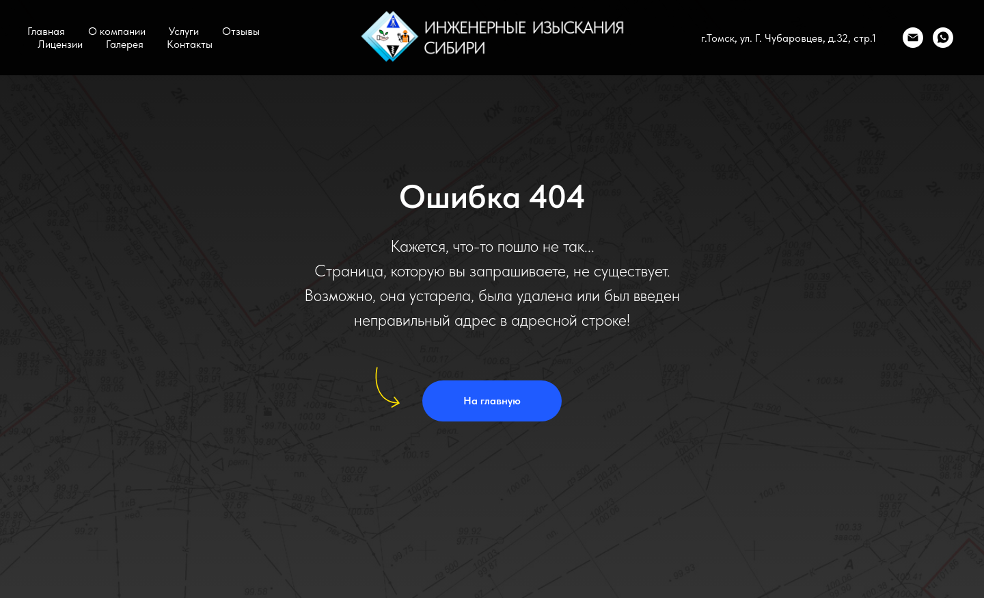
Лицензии (60, 44)
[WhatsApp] (943, 37)
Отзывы (241, 31)
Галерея (125, 44)
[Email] (913, 37)
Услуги (184, 31)
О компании (117, 31)
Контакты (190, 44)
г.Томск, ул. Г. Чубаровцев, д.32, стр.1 (788, 37)
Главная (46, 31)
